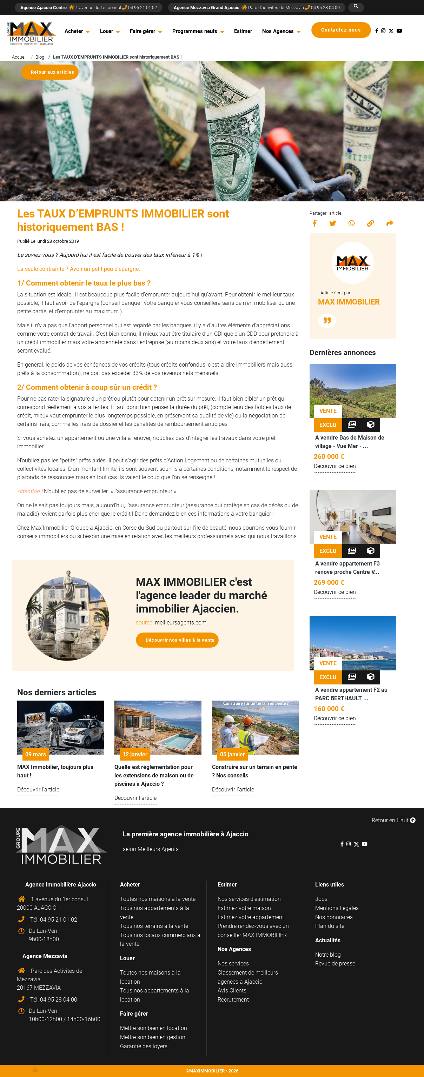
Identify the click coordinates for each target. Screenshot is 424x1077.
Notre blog (328, 954)
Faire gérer (142, 31)
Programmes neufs (194, 31)
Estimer (243, 31)
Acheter (74, 31)
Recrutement (233, 999)
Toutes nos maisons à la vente (158, 899)
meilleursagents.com (180, 622)
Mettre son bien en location (153, 1028)
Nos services (233, 963)
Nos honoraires (334, 917)
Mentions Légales (337, 908)
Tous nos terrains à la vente (154, 926)
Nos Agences (278, 31)
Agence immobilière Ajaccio (60, 884)
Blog (39, 57)
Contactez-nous (344, 30)
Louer (106, 31)
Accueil (19, 57)
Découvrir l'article (38, 789)
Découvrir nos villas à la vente (180, 640)
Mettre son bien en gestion (152, 1037)
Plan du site (329, 926)
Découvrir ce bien (335, 466)
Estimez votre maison (244, 908)
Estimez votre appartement (251, 917)
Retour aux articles (52, 72)
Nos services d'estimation (249, 899)
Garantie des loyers (143, 1046)
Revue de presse (335, 963)
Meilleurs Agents (158, 849)
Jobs (321, 899)
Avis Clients (232, 990)
